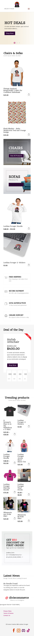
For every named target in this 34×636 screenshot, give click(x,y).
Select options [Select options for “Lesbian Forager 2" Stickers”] (29, 265)
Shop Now (10, 33)
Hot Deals (14, 23)
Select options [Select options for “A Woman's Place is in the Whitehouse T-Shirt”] (15, 434)
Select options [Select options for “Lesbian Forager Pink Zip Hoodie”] (15, 492)
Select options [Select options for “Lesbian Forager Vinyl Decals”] (29, 494)
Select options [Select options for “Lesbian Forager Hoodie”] (29, 228)
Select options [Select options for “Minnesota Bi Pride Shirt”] (29, 520)
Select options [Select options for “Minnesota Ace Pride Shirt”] (15, 518)
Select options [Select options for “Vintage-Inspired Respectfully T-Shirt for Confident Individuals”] (29, 94)
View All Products (16, 156)
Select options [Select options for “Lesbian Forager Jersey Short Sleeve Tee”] (29, 464)
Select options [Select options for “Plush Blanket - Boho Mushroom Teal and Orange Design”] (29, 134)
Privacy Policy (7, 611)
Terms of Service (8, 613)
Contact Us (6, 615)
